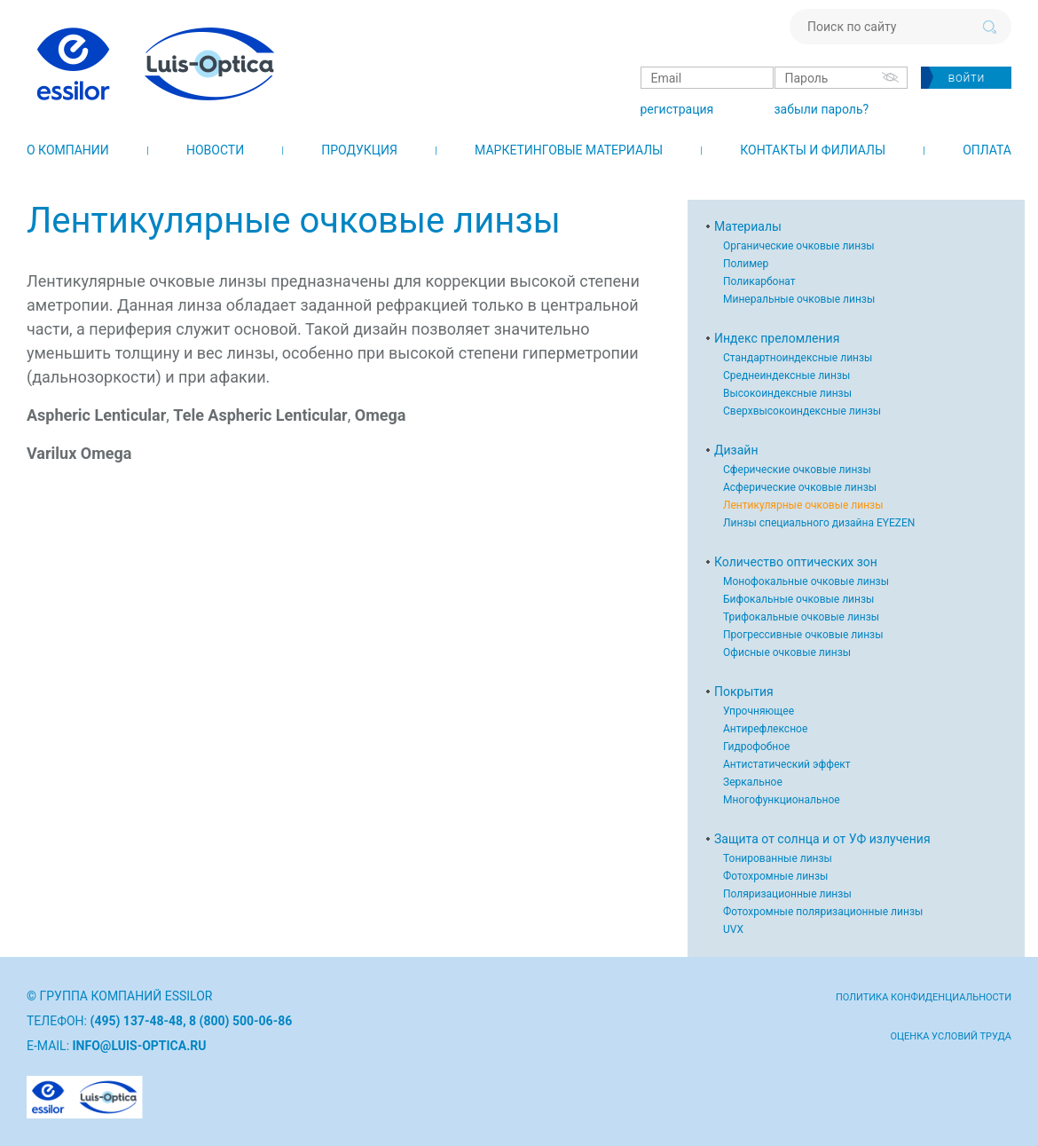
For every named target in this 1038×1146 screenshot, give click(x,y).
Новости (215, 150)
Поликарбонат (759, 281)
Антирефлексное (765, 729)
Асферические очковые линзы (800, 487)
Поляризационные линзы (787, 894)
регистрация (676, 109)
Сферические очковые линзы (797, 469)
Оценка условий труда (950, 1036)
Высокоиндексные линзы (787, 393)
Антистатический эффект (787, 764)
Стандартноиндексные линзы (797, 358)
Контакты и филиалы (812, 150)
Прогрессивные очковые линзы (803, 634)
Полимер (745, 263)
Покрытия (744, 691)
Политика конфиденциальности (923, 997)
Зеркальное (752, 782)
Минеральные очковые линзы (799, 299)
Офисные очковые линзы (787, 652)
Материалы (748, 226)
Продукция (359, 150)
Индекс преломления (776, 338)
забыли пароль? (821, 109)
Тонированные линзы (777, 858)
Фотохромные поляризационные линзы (823, 911)
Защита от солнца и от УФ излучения (822, 839)
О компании (68, 150)
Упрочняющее (758, 711)
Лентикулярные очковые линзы (803, 505)
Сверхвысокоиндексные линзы (802, 411)
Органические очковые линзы (799, 246)
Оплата (987, 150)
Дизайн (736, 450)
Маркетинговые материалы (569, 150)
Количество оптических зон (795, 562)
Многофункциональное (781, 800)
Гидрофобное (756, 746)
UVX (733, 929)
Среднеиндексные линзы (786, 375)
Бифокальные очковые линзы (798, 599)
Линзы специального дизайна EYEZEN (819, 523)
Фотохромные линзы (775, 876)
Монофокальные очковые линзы (806, 581)
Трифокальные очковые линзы (801, 617)
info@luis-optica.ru (140, 1046)
